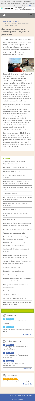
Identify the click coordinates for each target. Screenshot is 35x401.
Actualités (16, 21)
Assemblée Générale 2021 (11, 295)
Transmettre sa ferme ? (10, 193)
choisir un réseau (17, 311)
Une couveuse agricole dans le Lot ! (14, 233)
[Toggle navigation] (31, 15)
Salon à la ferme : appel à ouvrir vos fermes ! (17, 275)
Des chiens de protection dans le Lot (15, 168)
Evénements (12, 375)
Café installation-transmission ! (13, 291)
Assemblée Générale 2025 (11, 209)
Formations (11, 315)
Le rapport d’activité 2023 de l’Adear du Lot (17, 229)
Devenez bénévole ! (9, 219)
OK (30, 6)
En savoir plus (27, 334)
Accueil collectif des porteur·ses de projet (16, 381)
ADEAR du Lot (7, 21)
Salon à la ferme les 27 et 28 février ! (15, 298)
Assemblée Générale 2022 (11, 267)
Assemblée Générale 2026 (11, 171)
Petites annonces (14, 341)
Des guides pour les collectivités (13, 271)
